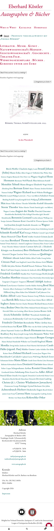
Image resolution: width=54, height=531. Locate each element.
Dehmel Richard (22, 353)
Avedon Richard (46, 188)
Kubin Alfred (8, 295)
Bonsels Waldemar (36, 266)
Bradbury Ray (7, 333)
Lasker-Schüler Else (43, 349)
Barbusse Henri (37, 240)
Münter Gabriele (20, 246)
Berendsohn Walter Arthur (35, 322)
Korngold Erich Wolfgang (28, 199)
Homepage (40, 27)
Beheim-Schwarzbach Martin (11, 364)
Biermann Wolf (20, 180)
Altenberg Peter (8, 188)
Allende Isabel (19, 258)
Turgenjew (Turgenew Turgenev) (14, 281)
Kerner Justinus (34, 311)
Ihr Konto (9, 529)
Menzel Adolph (35, 281)
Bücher (37, 60)
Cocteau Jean (36, 353)
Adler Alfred (45, 372)
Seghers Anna (8, 303)
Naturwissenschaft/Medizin (20, 49)
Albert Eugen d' (27, 173)
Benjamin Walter (42, 333)
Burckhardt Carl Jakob (10, 356)
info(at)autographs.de (18, 456)
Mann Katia (21, 397)
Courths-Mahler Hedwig (34, 285)
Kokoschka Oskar (35, 397)
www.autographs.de (19, 464)
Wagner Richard (23, 192)
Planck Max (31, 180)
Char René (22, 236)
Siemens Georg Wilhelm (36, 296)
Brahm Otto (13, 307)
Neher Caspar (6, 368)
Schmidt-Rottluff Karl (12, 232)
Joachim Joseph (15, 224)
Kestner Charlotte (18, 285)
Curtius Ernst (35, 229)
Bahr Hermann (47, 330)
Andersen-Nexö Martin (28, 345)
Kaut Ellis (22, 326)
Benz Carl (5, 269)
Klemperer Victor (47, 307)
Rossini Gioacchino (42, 368)
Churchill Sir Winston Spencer (37, 221)
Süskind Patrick (35, 307)
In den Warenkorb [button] (26, 140)
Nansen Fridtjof (8, 192)
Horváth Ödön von (10, 311)
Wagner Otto (46, 353)
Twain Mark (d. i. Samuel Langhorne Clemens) (23, 243)
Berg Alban (15, 292)
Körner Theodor (22, 203)
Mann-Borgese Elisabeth (31, 184)
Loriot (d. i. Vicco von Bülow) (29, 196)
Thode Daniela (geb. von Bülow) (41, 207)
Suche (27, 529)
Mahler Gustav (29, 349)
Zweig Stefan (14, 345)
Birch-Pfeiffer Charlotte (17, 168)
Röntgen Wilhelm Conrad (34, 233)
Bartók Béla (12, 299)
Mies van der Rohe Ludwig (38, 326)
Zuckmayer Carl (21, 289)
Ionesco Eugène (7, 177)
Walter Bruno (47, 266)
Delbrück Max (38, 173)
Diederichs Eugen (34, 389)
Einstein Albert (9, 289)
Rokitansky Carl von (22, 318)
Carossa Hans (23, 393)
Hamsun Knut (19, 221)
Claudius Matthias (10, 277)
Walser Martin (24, 207)
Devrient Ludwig (43, 378)
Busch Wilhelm (37, 192)
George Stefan (29, 334)
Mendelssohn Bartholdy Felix (15, 214)
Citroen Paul (8, 262)
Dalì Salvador (42, 345)
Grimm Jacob (47, 236)
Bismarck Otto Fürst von (22, 177)
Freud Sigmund (38, 319)
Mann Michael (7, 341)
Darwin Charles (22, 304)
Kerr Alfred (47, 299)
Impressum (6, 493)
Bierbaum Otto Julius (42, 386)
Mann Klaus (21, 360)
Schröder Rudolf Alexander (40, 203)
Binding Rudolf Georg (11, 199)
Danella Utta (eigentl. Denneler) (24, 375)
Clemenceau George (11, 386)
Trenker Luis (19, 330)
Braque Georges (45, 337)
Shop (6, 35)
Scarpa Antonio (6, 221)
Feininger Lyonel (26, 385)
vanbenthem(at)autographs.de (15, 459)
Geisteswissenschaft (15, 53)
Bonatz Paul (12, 326)
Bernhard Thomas (20, 240)
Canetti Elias (31, 262)
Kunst (32, 46)
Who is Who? (8, 27)
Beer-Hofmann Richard (37, 250)
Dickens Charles (25, 300)
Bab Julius (11, 266)
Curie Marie (5, 240)
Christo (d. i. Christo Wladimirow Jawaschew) (27, 382)
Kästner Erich (41, 262)
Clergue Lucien (16, 254)
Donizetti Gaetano (32, 364)
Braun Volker (11, 203)
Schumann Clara (27, 278)
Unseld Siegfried (38, 341)
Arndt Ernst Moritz (35, 360)
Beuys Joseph (19, 334)
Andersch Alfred (35, 270)
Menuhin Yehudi (10, 184)
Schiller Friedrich (34, 236)
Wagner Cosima (9, 211)
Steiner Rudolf (22, 265)
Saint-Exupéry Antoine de (19, 270)
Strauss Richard (35, 303)
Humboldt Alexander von (31, 225)
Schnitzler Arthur (20, 314)
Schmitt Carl (34, 292)
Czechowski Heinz (42, 375)
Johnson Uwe (45, 292)
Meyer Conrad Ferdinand (20, 229)
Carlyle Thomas (22, 296)
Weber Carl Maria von (32, 254)
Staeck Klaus (6, 375)
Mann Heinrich (8, 236)
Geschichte (40, 53)
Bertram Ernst (21, 188)
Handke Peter (26, 274)
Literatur (7, 46)
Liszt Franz (11, 394)
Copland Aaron (27, 357)
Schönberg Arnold (46, 229)
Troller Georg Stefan (43, 258)
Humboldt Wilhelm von (22, 341)
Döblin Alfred (31, 258)
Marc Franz (44, 243)
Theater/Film (10, 56)
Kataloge (25, 27)
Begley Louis (33, 169)
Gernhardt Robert (8, 372)
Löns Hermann (48, 360)
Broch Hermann (33, 330)
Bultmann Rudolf (43, 180)
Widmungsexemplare (15, 60)
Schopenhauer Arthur (22, 368)
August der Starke (25, 211)
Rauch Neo (34, 372)
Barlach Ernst (47, 356)
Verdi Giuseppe (36, 274)
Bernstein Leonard (21, 217)
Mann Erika (15, 172)
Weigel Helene (47, 184)
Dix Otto (24, 307)
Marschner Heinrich (28, 379)
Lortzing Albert (23, 311)
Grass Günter (37, 300)
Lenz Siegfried (21, 262)
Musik (21, 46)
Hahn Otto (24, 292)
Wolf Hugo (37, 357)
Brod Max (48, 285)
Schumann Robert (7, 360)
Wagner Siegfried (39, 176)
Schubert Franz (47, 195)
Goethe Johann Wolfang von (42, 218)
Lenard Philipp (12, 196)
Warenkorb (41, 528)
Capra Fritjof (49, 233)
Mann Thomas (34, 188)
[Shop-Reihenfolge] (13, 72)
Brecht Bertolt (15, 379)
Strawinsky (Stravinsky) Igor (43, 278)
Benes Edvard (48, 364)
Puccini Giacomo (43, 211)
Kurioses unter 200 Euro (18, 63)
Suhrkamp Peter (22, 372)
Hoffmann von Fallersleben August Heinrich (20, 337)
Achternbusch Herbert (13, 389)
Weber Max (48, 173)
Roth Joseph (48, 273)
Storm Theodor (10, 207)
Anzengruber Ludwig (39, 394)
